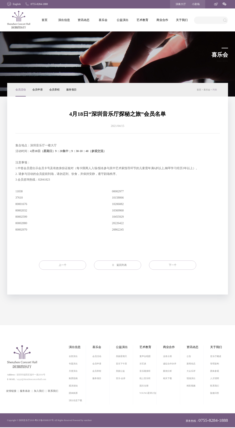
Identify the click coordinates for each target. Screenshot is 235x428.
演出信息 (64, 20)
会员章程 (54, 89)
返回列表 (121, 265)
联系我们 (53, 391)
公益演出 (122, 20)
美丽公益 (120, 371)
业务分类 (167, 356)
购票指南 (73, 378)
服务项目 (71, 89)
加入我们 (39, 391)
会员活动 (20, 89)
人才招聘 (214, 378)
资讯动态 (83, 20)
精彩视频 (191, 385)
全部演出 (73, 356)
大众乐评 (191, 371)
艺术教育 (142, 20)
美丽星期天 (121, 356)
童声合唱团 (145, 356)
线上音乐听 (145, 378)
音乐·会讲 (120, 378)
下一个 (172, 265)
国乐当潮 (143, 385)
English (14, 4)
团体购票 (73, 393)
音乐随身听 (145, 371)
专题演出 (73, 363)
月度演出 (73, 371)
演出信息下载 (75, 400)
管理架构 (214, 363)
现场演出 (191, 378)
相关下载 (167, 378)
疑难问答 (214, 393)
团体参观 (214, 371)
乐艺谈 (142, 363)
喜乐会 (103, 20)
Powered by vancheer (82, 420)
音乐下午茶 (121, 363)
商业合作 (162, 20)
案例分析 (167, 371)
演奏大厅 (181, 4)
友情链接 (11, 391)
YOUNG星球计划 (147, 393)
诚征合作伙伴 (169, 363)
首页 (44, 20)
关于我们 (182, 20)
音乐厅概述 (215, 356)
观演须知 (73, 385)
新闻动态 (191, 363)
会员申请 (37, 89)
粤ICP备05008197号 (44, 420)
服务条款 (25, 391)
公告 (189, 356)
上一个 (62, 265)
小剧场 (196, 4)
